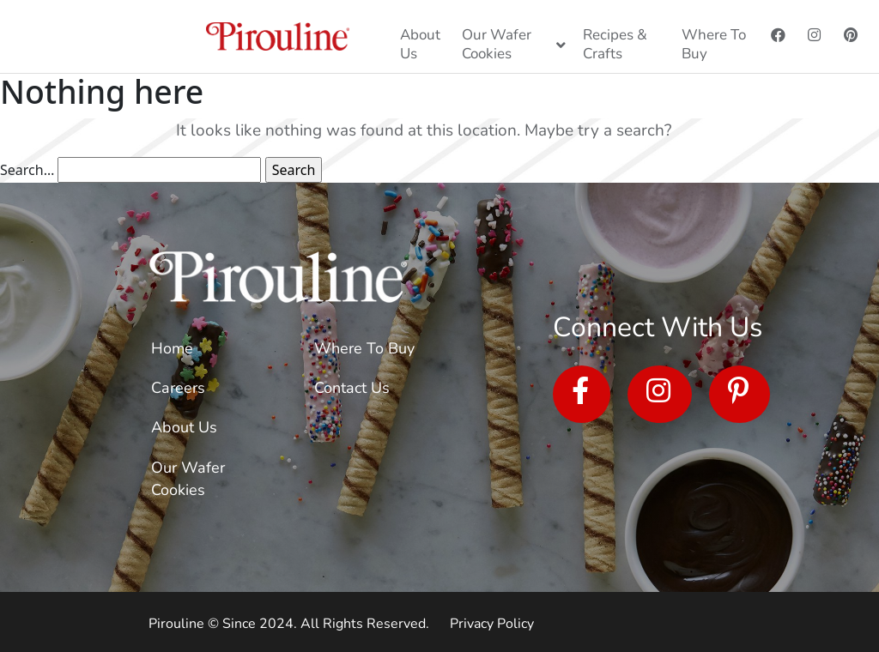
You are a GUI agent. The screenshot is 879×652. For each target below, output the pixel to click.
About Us (184, 427)
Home (172, 348)
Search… (27, 169)
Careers (178, 387)
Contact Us (352, 387)
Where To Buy (364, 348)
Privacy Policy (492, 623)
